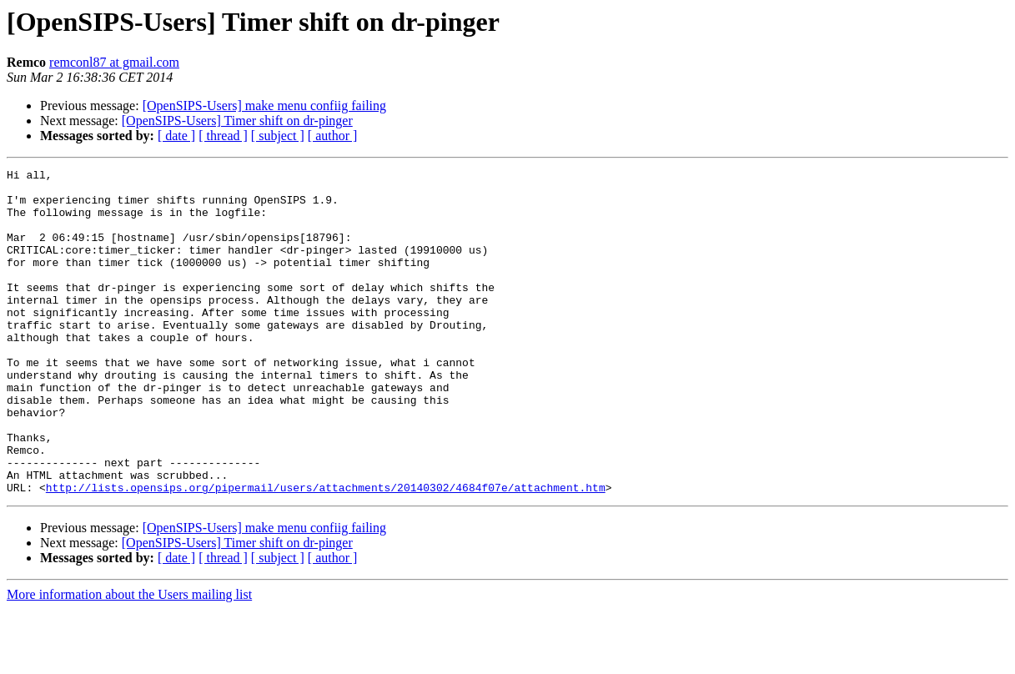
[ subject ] (277, 135)
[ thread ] (223, 135)
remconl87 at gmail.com (114, 62)
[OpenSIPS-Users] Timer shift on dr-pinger (237, 120)
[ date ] (176, 135)
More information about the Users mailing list (129, 659)
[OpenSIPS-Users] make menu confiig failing (264, 105)
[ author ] (333, 135)
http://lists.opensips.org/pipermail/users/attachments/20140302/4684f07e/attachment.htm (325, 552)
